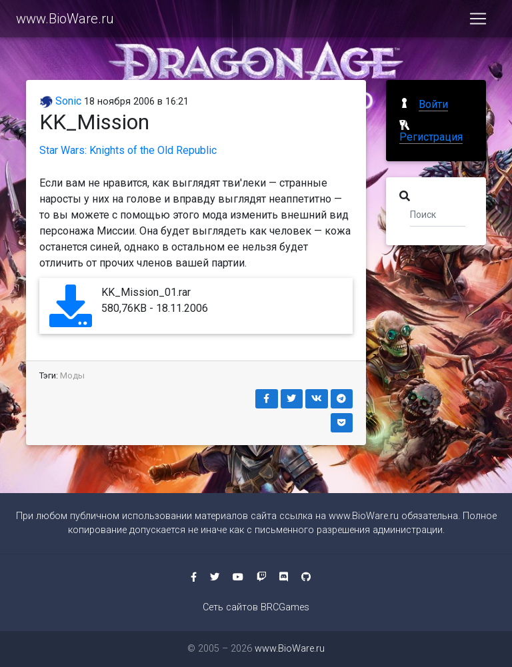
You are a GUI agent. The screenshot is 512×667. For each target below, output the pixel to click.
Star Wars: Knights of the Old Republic (128, 150)
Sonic (60, 101)
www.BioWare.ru (65, 21)
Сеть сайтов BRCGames (256, 607)
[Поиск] (437, 214)
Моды (72, 375)
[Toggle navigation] (478, 21)
